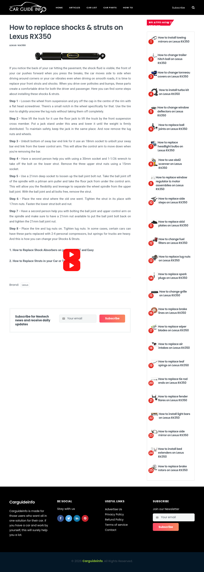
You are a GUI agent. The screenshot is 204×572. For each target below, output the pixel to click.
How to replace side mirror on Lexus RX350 (173, 433)
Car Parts (110, 7)
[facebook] (60, 518)
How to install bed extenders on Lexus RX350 (171, 453)
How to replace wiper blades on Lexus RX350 (173, 328)
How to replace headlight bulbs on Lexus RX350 (170, 146)
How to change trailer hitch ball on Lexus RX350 (172, 59)
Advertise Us (113, 509)
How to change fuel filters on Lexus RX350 (173, 241)
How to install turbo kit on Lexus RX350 (174, 92)
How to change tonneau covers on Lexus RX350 (174, 74)
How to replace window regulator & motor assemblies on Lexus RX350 (171, 183)
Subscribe (178, 8)
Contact (110, 530)
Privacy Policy (114, 514)
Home (59, 7)
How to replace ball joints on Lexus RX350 (173, 127)
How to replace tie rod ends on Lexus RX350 (172, 381)
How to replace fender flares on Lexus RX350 (173, 398)
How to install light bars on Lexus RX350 (174, 416)
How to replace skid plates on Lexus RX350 (173, 224)
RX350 (22, 45)
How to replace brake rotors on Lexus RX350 (173, 468)
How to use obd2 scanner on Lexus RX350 (170, 164)
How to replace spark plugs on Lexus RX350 (172, 276)
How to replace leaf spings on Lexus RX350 (173, 363)
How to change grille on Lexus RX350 (173, 294)
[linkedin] (77, 518)
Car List (92, 7)
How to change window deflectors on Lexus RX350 (173, 111)
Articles (74, 7)
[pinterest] (85, 518)
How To (128, 7)
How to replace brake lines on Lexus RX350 (172, 311)
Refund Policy (114, 520)
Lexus (12, 45)
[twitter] (68, 518)
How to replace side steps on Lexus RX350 (172, 201)
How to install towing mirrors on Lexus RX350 (173, 39)
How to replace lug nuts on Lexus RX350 (174, 259)
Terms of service (116, 525)
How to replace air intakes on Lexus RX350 (174, 346)
